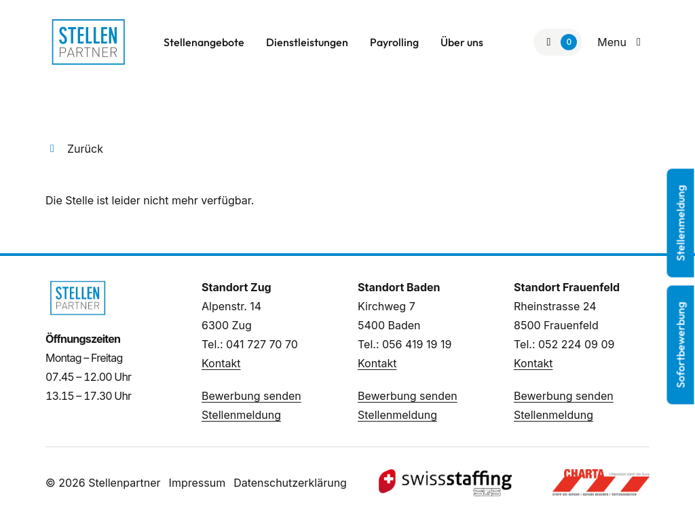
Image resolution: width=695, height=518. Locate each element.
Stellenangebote (204, 42)
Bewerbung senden (251, 396)
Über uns (461, 42)
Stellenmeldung (241, 415)
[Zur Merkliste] (557, 42)
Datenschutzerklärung (290, 482)
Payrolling (394, 42)
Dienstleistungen (307, 42)
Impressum (197, 482)
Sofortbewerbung (681, 344)
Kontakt (221, 363)
